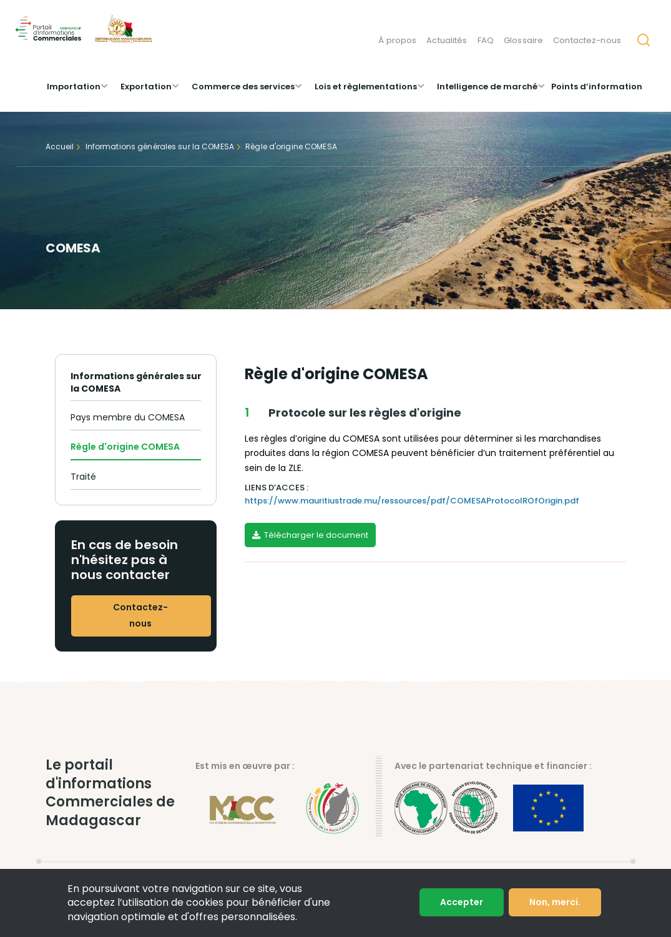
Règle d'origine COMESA (125, 446)
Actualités (446, 40)
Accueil (60, 146)
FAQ (486, 40)
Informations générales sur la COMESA (160, 146)
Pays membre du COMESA (128, 417)
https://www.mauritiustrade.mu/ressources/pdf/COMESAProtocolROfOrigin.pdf (412, 501)
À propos (397, 40)
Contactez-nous (587, 40)
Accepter (461, 902)
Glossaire (523, 40)
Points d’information (596, 86)
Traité (83, 476)
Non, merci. (554, 902)
